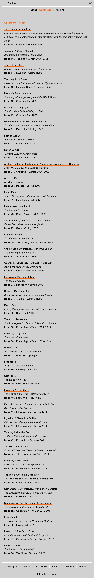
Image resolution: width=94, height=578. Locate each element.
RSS (54, 566)
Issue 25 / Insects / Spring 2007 (22, 185)
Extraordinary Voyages (16, 107)
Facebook (41, 566)
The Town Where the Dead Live (21, 474)
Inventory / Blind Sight (16, 389)
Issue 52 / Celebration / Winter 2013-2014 (28, 510)
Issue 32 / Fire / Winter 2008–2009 (24, 270)
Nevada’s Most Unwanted (18, 93)
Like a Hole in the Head (17, 206)
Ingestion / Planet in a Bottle (20, 418)
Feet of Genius (12, 135)
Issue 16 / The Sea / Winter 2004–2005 (26, 58)
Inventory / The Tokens (16, 460)
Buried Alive (10, 347)
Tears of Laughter (14, 65)
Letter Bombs (11, 149)
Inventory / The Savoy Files (19, 531)
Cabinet (12, 3)
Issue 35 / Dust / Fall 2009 (19, 313)
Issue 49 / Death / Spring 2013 (21, 482)
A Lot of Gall (11, 178)
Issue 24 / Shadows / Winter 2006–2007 (27, 171)
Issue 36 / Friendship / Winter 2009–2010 (27, 327)
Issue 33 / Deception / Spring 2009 (23, 284)
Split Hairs (10, 375)
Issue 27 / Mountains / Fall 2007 (22, 200)
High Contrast (48, 574)
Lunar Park (10, 192)
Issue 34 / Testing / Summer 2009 (23, 298)
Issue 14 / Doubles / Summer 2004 (23, 44)
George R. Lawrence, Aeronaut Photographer (29, 262)
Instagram (12, 566)
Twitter (27, 566)
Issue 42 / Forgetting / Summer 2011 (25, 440)
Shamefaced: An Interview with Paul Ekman (28, 248)
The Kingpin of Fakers (16, 79)
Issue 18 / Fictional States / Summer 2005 (27, 86)
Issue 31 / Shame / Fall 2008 (20, 256)
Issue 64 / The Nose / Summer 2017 (24, 553)
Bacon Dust (10, 305)
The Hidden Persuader (16, 446)
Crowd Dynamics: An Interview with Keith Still (29, 404)
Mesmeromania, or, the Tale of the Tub (25, 121)
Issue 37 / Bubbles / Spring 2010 (22, 355)
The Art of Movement (16, 319)
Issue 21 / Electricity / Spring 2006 (23, 129)
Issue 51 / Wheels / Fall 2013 (20, 496)
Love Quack (10, 517)
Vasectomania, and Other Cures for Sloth (27, 220)
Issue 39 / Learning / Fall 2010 (21, 369)
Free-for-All (10, 361)
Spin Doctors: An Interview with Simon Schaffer (30, 488)
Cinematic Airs (12, 545)
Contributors (46, 9)
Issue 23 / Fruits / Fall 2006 (19, 143)
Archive (60, 9)
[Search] (90, 3)
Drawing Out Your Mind (17, 291)
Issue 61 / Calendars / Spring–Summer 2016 (29, 539)
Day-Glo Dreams (13, 234)
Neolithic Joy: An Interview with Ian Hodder (28, 503)
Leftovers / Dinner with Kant (19, 276)
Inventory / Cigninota (15, 333)
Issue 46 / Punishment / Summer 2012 (25, 468)
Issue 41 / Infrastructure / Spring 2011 (25, 411)
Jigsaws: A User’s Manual (18, 50)
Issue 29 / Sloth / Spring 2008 (21, 228)
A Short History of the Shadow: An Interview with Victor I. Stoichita (41, 163)
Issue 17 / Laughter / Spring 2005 (23, 72)
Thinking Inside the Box (17, 432)
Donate (83, 566)
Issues (33, 9)
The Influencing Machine (17, 29)
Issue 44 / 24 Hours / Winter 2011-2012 (26, 454)
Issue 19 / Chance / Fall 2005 (20, 101)
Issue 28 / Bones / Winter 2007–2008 (25, 214)
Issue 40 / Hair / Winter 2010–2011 (24, 383)
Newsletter (68, 566)
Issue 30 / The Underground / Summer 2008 (28, 242)
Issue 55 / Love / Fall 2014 (19, 524)
